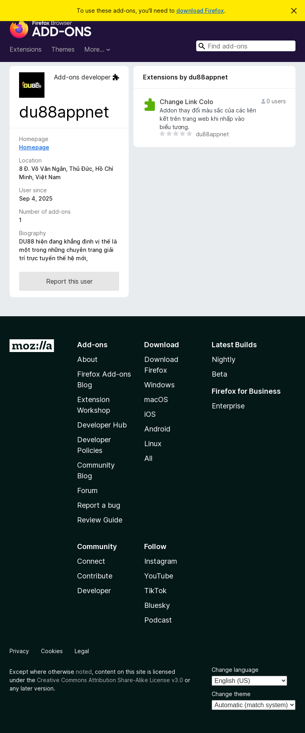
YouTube (158, 576)
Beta (219, 374)
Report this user (69, 281)
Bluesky (157, 605)
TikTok (155, 590)
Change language (235, 669)
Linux (153, 443)
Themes (63, 49)
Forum (87, 490)
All (148, 458)
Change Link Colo (186, 102)
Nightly (224, 359)
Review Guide (99, 520)
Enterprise (228, 406)
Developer (94, 590)
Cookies (52, 651)
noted (84, 671)
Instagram (160, 561)
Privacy (19, 651)
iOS (150, 414)
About (87, 359)
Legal (82, 651)
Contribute (94, 576)
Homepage (34, 147)
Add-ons (92, 344)
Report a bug (98, 505)
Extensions (26, 49)
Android (157, 429)
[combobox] (245, 46)
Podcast (158, 620)
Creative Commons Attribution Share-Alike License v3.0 (110, 680)
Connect (91, 561)
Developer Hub (102, 425)
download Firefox (200, 10)
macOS (156, 399)
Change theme (231, 693)
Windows (159, 385)
